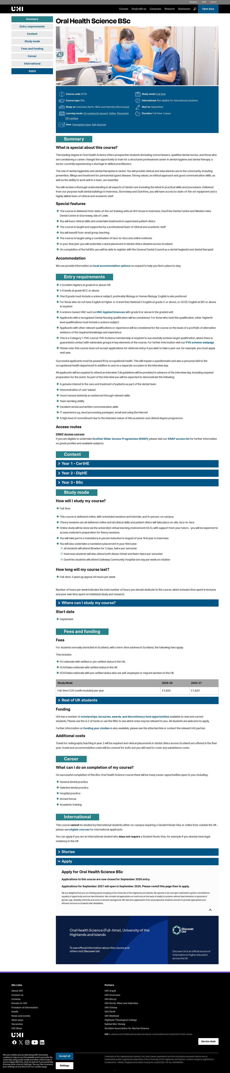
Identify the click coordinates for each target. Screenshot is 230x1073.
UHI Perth (110, 1012)
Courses (123, 9)
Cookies (16, 999)
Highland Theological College (121, 1020)
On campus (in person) (96, 113)
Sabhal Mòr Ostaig (115, 1024)
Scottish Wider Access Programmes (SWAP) (120, 439)
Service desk (208, 1041)
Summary (32, 19)
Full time (161, 94)
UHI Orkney (111, 1007)
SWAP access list (179, 439)
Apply (32, 71)
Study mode (32, 41)
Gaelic (14, 1012)
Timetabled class (81, 125)
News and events (20, 1016)
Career (32, 56)
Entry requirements (32, 26)
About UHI (17, 991)
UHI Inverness (112, 995)
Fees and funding (32, 49)
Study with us (139, 9)
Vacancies (17, 1024)
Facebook (14, 1042)
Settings (64, 1065)
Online (112, 113)
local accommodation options (111, 266)
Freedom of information (24, 1007)
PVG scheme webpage (200, 342)
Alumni (213, 2)
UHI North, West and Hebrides (121, 1003)
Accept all (64, 1056)
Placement (123, 113)
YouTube (35, 1042)
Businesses (184, 9)
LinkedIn (42, 1042)
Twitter (21, 1042)
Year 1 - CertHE (73, 464)
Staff (204, 2)
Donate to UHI (19, 1003)
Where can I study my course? (86, 603)
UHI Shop (16, 1028)
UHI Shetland (112, 1016)
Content (32, 34)
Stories (66, 852)
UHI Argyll (110, 991)
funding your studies (96, 728)
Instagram (27, 1042)
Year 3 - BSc (70, 482)
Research (170, 9)
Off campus (71, 118)
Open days (208, 9)
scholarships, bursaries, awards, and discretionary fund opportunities (125, 717)
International (32, 63)
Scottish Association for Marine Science (127, 1028)
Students (193, 2)
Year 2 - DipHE (72, 473)
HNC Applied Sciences (111, 312)
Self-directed (99, 125)
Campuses (155, 9)
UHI (106, 1034)
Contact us (17, 995)
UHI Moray (110, 999)
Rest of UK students (77, 700)
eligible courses (79, 829)
